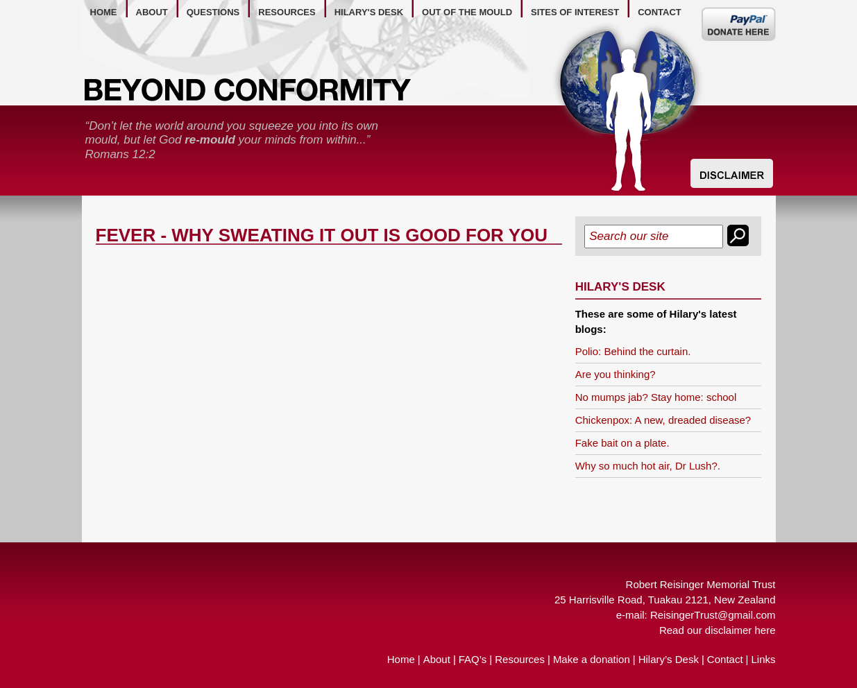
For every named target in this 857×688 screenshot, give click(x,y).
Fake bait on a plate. (622, 443)
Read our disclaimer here (717, 630)
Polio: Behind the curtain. (633, 351)
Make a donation (591, 659)
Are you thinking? (615, 374)
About (436, 659)
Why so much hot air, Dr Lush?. (647, 466)
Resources (520, 659)
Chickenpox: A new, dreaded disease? (663, 420)
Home (401, 659)
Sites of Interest (575, 12)
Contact (725, 659)
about (152, 12)
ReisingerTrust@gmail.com (713, 615)
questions (213, 12)
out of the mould (467, 12)
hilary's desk (368, 12)
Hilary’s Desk (668, 659)
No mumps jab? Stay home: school (656, 397)
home (103, 12)
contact (659, 12)
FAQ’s (473, 659)
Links (763, 659)
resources (286, 12)
